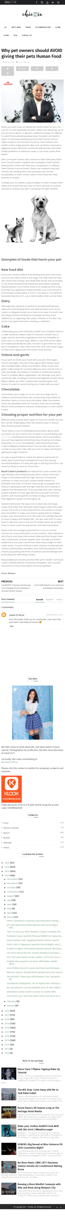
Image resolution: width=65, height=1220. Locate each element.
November (12, 894)
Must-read (16, 28)
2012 (7, 1064)
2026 (7, 873)
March (10, 928)
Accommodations (43, 28)
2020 (7, 1030)
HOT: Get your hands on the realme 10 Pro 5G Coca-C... (34, 968)
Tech (15, 36)
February (11, 1012)
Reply (11, 637)
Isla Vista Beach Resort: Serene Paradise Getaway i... (34, 963)
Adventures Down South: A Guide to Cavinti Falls (31, 1002)
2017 (7, 1042)
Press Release (24, 73)
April (10, 923)
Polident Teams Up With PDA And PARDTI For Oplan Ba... (35, 947)
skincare (7, 853)
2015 (7, 1051)
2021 (7, 1026)
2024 (7, 882)
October (11, 898)
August (11, 907)
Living (6, 36)
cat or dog (6, 447)
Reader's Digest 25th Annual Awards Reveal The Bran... (35, 959)
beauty (6, 844)
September (13, 902)
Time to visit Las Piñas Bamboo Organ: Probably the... (34, 942)
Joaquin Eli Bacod (16, 626)
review (6, 848)
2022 (7, 1021)
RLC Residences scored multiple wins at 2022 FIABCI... (34, 998)
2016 (7, 1047)
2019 (7, 1034)
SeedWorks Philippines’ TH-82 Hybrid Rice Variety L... (34, 994)
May (9, 919)
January (11, 1016)
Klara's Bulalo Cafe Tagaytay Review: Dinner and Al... (33, 951)
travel (6, 858)
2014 (7, 1055)
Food (6, 834)
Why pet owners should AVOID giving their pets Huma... (35, 983)
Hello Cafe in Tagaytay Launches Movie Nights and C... (34, 955)
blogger (39, 610)
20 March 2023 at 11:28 (54, 626)
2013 (7, 1059)
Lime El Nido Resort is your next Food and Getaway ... (34, 979)
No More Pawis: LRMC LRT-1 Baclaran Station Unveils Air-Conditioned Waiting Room (40, 1177)
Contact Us (27, 36)
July (9, 911)
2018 (7, 1038)
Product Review (11, 839)
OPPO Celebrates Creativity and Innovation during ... (34, 931)
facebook (50, 610)
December (12, 890)
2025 (7, 877)
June (9, 915)
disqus (59, 610)
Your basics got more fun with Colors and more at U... (34, 1007)
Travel (28, 28)
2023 (7, 886)
